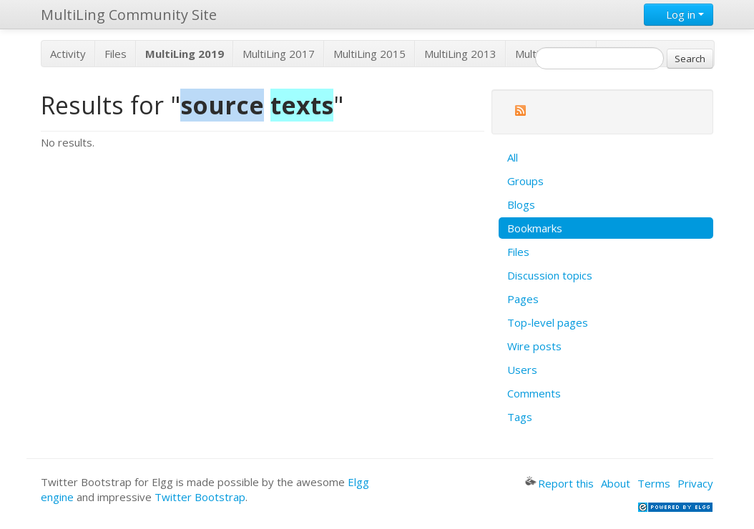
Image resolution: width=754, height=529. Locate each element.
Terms (653, 483)
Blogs (521, 204)
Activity (68, 53)
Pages (523, 299)
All (512, 157)
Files (115, 53)
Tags (519, 417)
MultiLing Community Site (129, 14)
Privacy (695, 483)
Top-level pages (547, 322)
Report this (559, 483)
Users (522, 369)
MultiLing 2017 (279, 53)
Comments (534, 393)
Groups (525, 181)
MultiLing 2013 (460, 53)
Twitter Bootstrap (200, 497)
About (615, 483)
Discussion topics (549, 275)
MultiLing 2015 (369, 53)
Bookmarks (534, 228)
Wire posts (534, 346)
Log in (678, 14)
